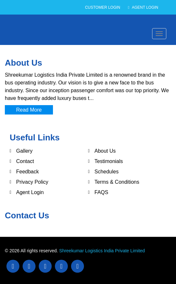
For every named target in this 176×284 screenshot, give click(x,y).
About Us (105, 151)
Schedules (107, 171)
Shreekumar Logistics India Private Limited (102, 250)
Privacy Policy (32, 182)
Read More (29, 110)
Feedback (27, 171)
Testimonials (109, 161)
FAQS (102, 192)
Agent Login (143, 7)
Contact (25, 161)
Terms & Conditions (117, 182)
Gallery (24, 151)
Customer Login (102, 7)
